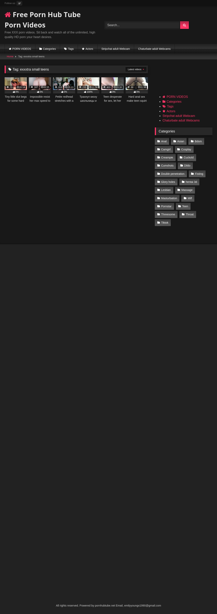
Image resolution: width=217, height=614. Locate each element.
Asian (180, 141)
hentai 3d (191, 181)
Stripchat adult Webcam (115, 48)
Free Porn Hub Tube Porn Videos (43, 20)
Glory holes (168, 181)
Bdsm (198, 141)
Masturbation (169, 198)
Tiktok (164, 222)
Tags (71, 48)
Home (10, 56)
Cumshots (167, 165)
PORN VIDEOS (21, 48)
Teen (185, 206)
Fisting (199, 173)
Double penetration (173, 173)
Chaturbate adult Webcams (154, 48)
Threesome (168, 214)
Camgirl (166, 149)
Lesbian (166, 189)
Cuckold (189, 157)
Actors (89, 48)
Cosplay (186, 149)
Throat (190, 214)
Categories (49, 48)
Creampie (167, 157)
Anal (164, 141)
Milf (190, 198)
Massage (186, 189)
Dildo (187, 165)
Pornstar (166, 206)
